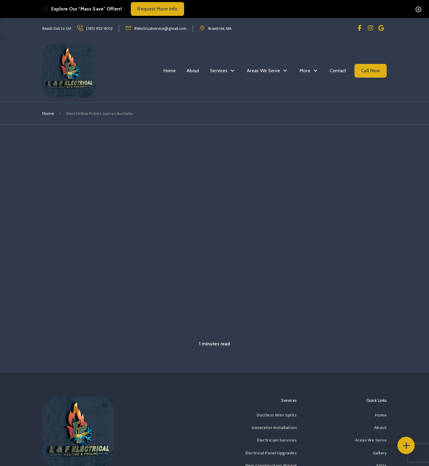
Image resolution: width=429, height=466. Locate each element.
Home (169, 70)
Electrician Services (277, 440)
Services (218, 70)
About (192, 70)
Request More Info (157, 9)
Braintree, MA (219, 28)
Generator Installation (274, 427)
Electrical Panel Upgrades (271, 453)
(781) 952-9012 (99, 28)
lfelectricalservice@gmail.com (160, 28)
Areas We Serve (263, 70)
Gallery (380, 453)
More (304, 70)
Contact (338, 70)
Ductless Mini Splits (277, 415)
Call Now (370, 70)
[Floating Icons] (406, 445)
